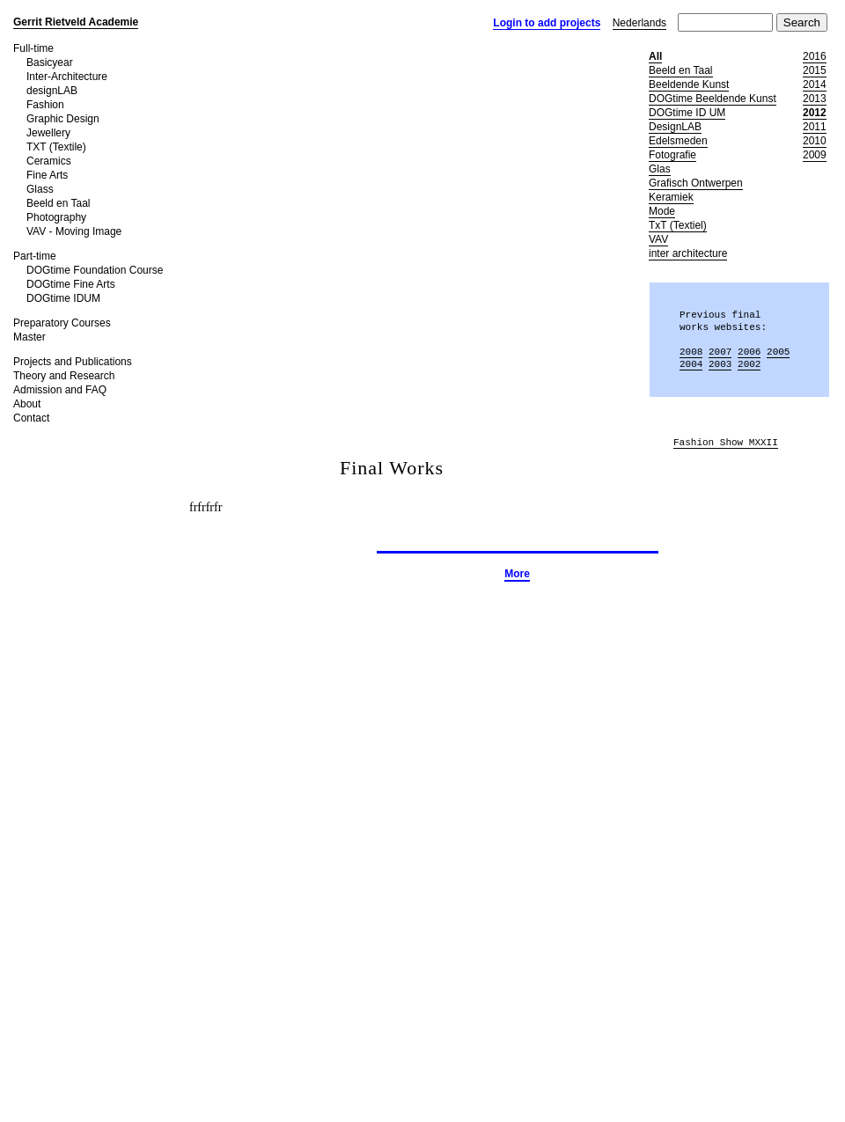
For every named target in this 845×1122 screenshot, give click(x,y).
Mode (662, 211)
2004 (691, 363)
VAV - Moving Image (73, 231)
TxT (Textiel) (678, 225)
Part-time (34, 256)
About (26, 404)
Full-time (33, 48)
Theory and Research (63, 376)
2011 (815, 127)
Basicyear (49, 62)
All (655, 56)
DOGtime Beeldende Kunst (712, 98)
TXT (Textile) (56, 147)
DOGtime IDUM (63, 298)
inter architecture (688, 253)
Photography (56, 217)
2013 (815, 98)
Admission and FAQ (60, 390)
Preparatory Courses (62, 323)
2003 (720, 363)
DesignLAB (675, 127)
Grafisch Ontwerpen (696, 183)
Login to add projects (546, 23)
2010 (815, 141)
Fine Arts (47, 175)
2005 (778, 351)
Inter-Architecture (66, 76)
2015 (815, 70)
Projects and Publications (72, 362)
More (517, 574)
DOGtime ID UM (687, 112)
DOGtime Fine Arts (70, 284)
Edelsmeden (678, 141)
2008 (691, 351)
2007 (720, 351)
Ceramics (48, 161)
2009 (815, 155)
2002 (749, 363)
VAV (658, 239)
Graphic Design (62, 119)
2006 (749, 351)
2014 (815, 84)
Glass (40, 189)
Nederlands (639, 23)
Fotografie (672, 155)
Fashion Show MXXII (725, 443)
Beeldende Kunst (689, 84)
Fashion (45, 105)
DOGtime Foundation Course (94, 270)
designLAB (51, 90)
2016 (815, 56)
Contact (31, 418)
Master (29, 337)
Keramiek (671, 197)
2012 (815, 112)
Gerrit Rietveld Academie (75, 22)
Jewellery (48, 133)
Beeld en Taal (58, 203)
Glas (660, 169)
